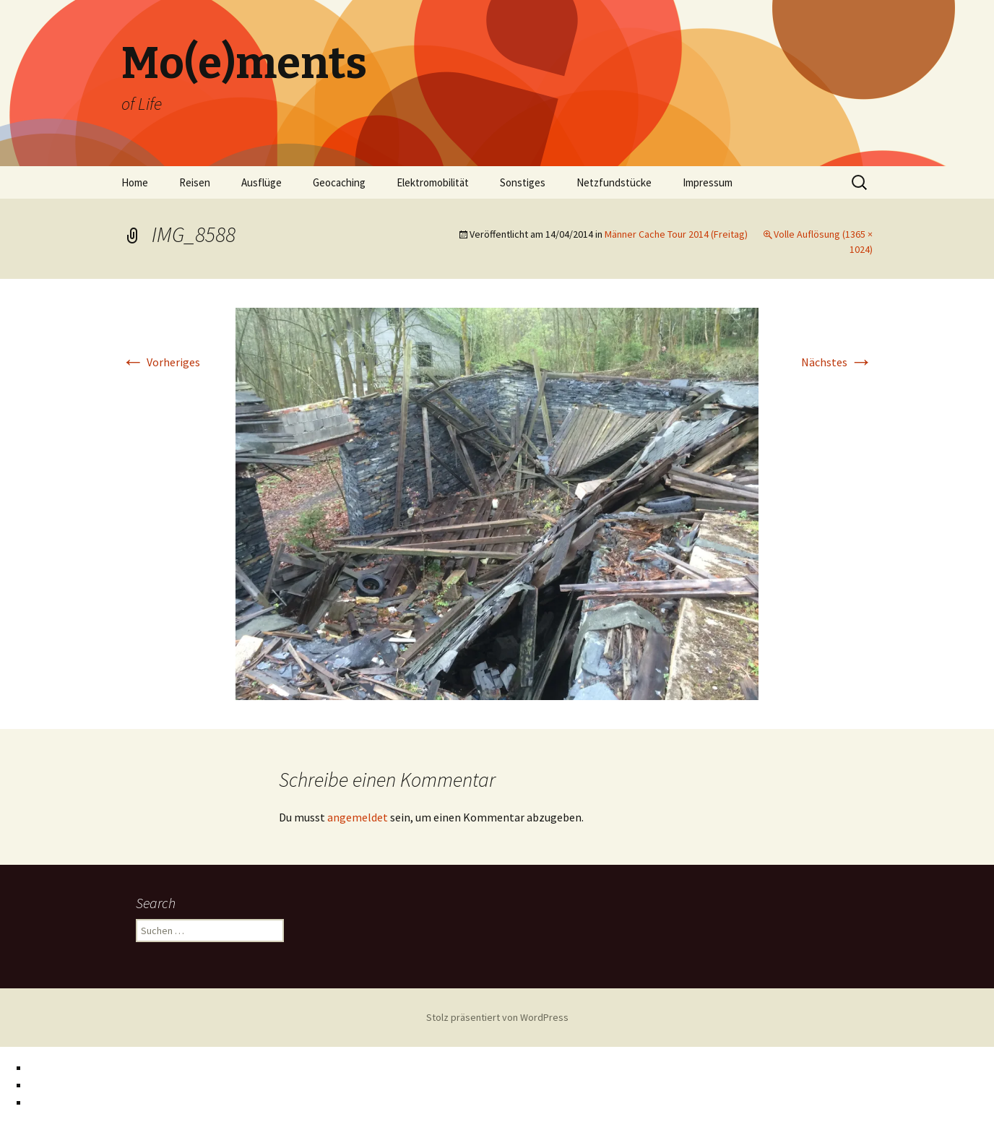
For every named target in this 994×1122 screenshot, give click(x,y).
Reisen (194, 182)
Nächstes (837, 362)
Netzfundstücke (614, 182)
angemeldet (357, 817)
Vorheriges (160, 362)
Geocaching (339, 182)
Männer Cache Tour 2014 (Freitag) (676, 234)
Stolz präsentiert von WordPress (497, 1017)
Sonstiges (522, 182)
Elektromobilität (433, 182)
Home (134, 182)
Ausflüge (261, 182)
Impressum (707, 182)
